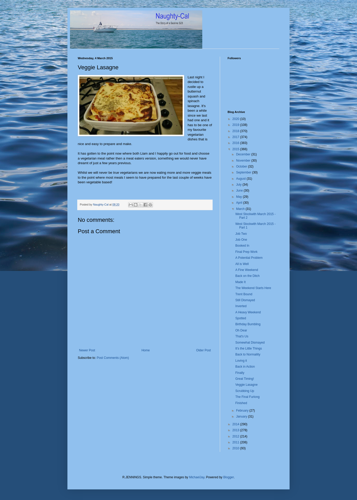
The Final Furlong (247, 397)
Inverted (240, 306)
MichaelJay (196, 477)
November (243, 160)
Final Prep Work (246, 252)
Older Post (203, 350)
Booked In (242, 245)
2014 (236, 424)
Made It (240, 282)
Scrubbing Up (244, 391)
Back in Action (245, 366)
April (239, 202)
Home (146, 350)
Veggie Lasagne (246, 385)
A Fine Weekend (246, 270)
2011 (236, 442)
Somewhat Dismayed (250, 342)
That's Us (241, 336)
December (243, 154)
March (241, 209)
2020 (236, 119)
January (242, 416)
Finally (239, 373)
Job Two (241, 234)
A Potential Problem (248, 258)
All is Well (242, 264)
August (241, 178)
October (242, 166)
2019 (236, 125)
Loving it (241, 360)
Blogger (228, 477)
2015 (236, 149)
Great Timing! (244, 379)
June (240, 190)
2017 (236, 137)
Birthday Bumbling (247, 324)
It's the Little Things (248, 348)
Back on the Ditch (247, 276)
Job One (241, 239)
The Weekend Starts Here (253, 288)
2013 (236, 430)
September (244, 172)
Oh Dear (241, 330)
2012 (236, 436)
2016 (236, 143)
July (239, 184)
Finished (241, 403)
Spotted (240, 318)
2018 (236, 131)
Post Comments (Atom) (113, 358)
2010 (236, 448)
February (242, 410)
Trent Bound (243, 294)
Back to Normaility (247, 354)
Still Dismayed (245, 300)
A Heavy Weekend (248, 312)
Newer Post (87, 350)
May (239, 197)
